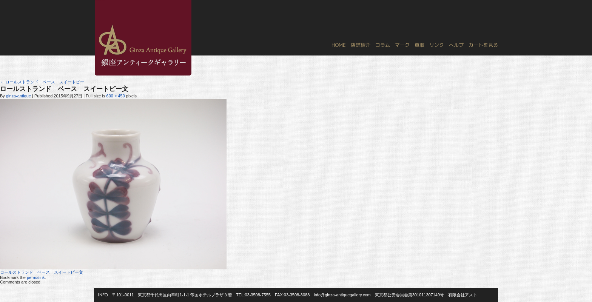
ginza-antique (18, 96)
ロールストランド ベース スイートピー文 (41, 272)
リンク (436, 45)
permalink (36, 277)
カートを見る (483, 45)
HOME (338, 45)
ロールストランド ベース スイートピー (42, 82)
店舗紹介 (360, 45)
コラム (382, 45)
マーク (402, 45)
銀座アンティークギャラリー (100, 0)
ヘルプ (456, 45)
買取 (419, 45)
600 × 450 (115, 96)
